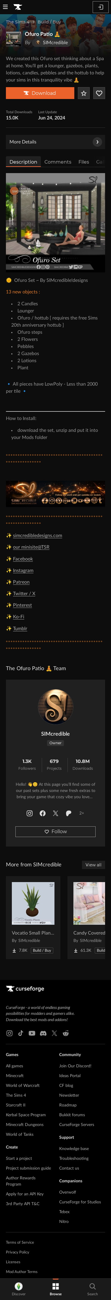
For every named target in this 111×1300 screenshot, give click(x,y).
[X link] (54, 1033)
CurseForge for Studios (80, 1202)
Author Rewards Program (21, 1181)
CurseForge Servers (76, 1125)
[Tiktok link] (20, 1033)
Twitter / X (24, 593)
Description (23, 162)
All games (14, 1066)
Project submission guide (28, 1168)
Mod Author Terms (22, 1272)
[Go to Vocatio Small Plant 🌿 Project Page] (33, 917)
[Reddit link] (65, 1033)
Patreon (21, 582)
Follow (55, 831)
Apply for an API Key (25, 1194)
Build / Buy (49, 22)
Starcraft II (15, 1105)
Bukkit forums (72, 1115)
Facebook (23, 559)
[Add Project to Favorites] (84, 93)
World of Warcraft (23, 1086)
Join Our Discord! (75, 1066)
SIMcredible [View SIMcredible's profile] (55, 734)
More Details (55, 142)
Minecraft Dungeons (25, 1125)
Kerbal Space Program (26, 1115)
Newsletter (69, 1095)
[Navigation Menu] (5, 7)
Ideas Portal (70, 1076)
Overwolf (67, 1192)
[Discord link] (43, 1033)
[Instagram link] (9, 1033)
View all (94, 865)
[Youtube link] (32, 1033)
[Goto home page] (17, 7)
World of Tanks (19, 1135)
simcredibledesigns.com (37, 535)
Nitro (64, 1222)
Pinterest (22, 605)
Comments (57, 162)
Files (83, 162)
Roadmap (68, 1105)
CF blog (66, 1086)
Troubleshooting (74, 1159)
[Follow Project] (99, 93)
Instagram (23, 570)
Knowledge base (74, 1149)
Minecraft (15, 1076)
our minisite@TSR (31, 547)
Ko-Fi (18, 616)
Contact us (69, 1168)
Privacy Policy (17, 1252)
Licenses (13, 1262)
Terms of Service (20, 1243)
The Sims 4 (17, 22)
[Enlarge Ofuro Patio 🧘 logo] (13, 39)
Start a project (19, 1159)
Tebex (64, 1212)
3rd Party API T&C (22, 1204)
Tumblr (20, 628)
